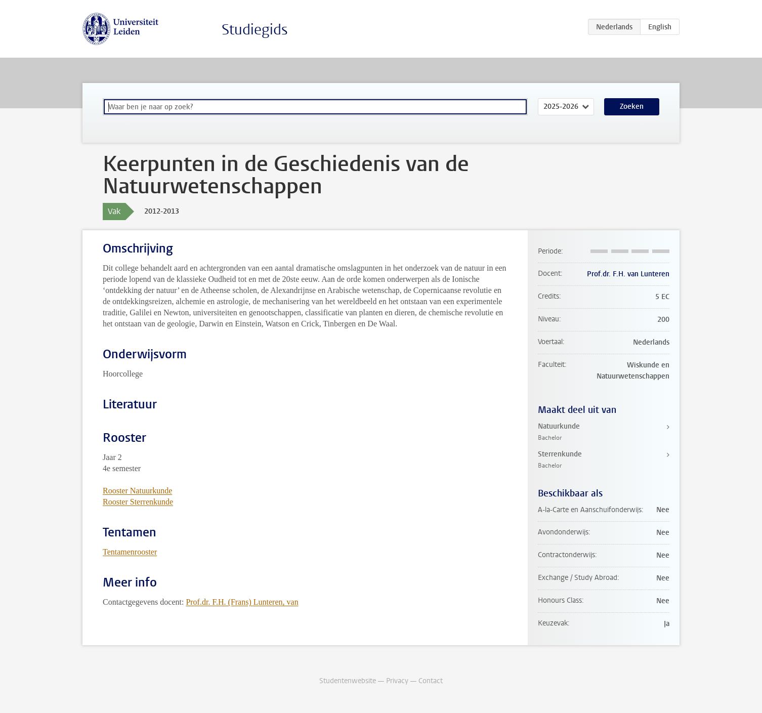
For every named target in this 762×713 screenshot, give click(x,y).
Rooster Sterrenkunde (138, 501)
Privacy (397, 681)
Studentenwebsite (347, 681)
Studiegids (255, 29)
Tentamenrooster (130, 552)
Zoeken (632, 106)
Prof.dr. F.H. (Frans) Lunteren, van (242, 602)
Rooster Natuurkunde (137, 490)
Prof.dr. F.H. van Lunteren (628, 274)
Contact (430, 681)
